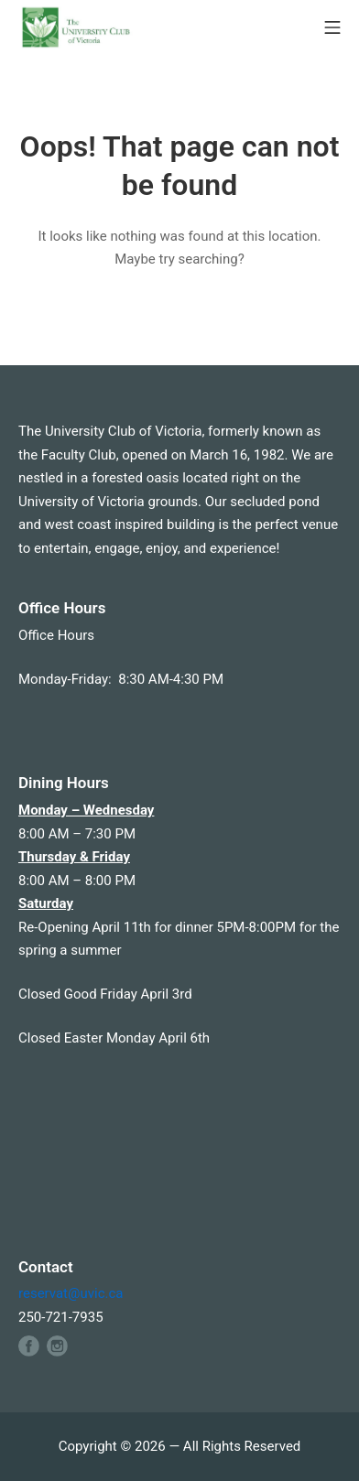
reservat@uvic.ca (71, 1293)
